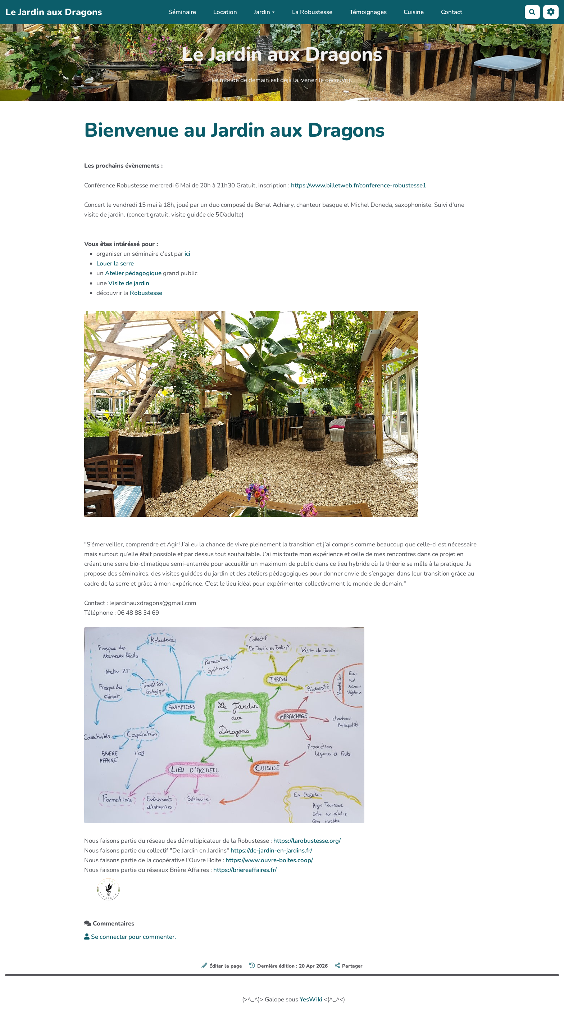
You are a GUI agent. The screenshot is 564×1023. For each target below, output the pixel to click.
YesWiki (311, 999)
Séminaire (182, 12)
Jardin (264, 12)
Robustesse (146, 293)
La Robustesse (312, 12)
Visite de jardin (128, 283)
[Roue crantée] (551, 12)
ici (187, 254)
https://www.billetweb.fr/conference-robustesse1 (358, 185)
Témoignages (368, 12)
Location (225, 12)
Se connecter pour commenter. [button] (130, 937)
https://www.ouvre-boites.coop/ (269, 860)
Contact (451, 12)
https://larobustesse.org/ (307, 841)
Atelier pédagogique (133, 273)
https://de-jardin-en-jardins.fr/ (271, 850)
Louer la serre (115, 263)
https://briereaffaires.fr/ (245, 870)
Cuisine (414, 12)
